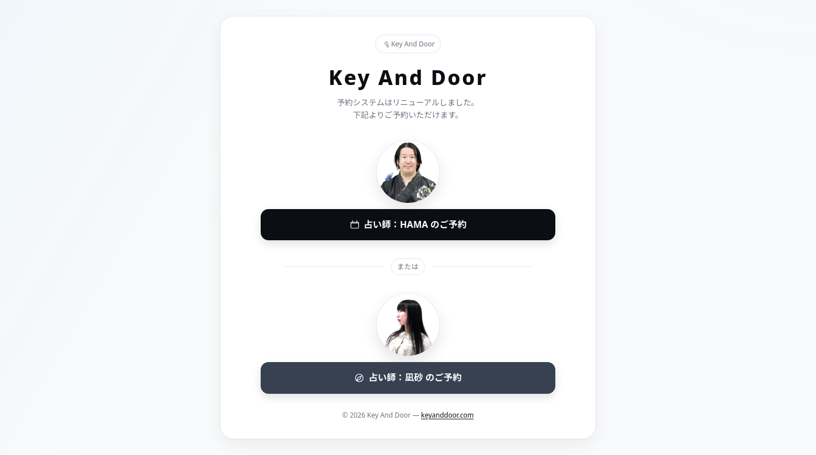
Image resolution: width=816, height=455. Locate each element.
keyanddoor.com (447, 415)
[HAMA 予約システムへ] (408, 225)
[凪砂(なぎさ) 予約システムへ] (408, 378)
